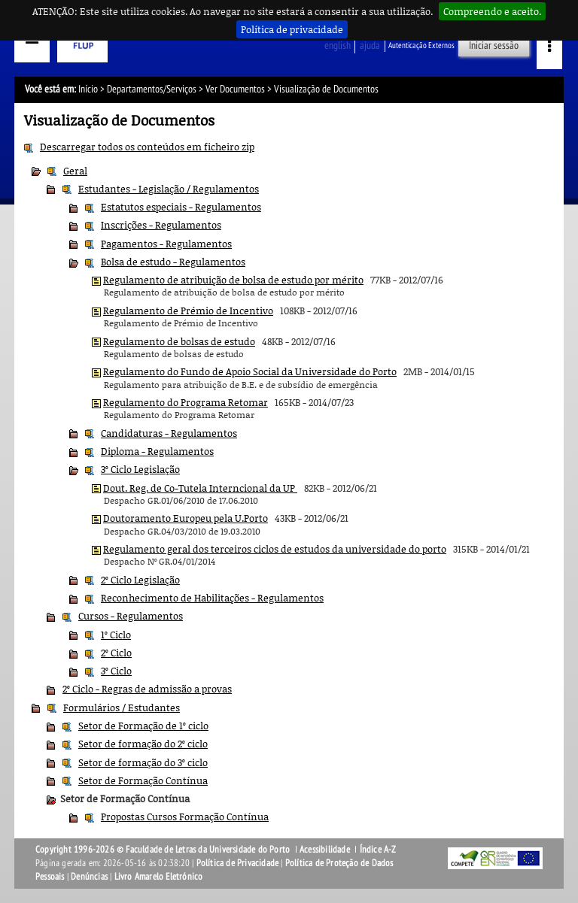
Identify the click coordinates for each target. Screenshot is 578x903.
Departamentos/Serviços (151, 89)
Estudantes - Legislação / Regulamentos (168, 188)
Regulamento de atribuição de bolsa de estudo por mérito (233, 279)
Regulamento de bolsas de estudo (179, 341)
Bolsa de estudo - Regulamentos (173, 261)
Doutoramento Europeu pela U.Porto (185, 518)
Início (88, 89)
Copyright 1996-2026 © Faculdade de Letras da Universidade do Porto (163, 850)
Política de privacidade (292, 29)
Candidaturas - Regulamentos (169, 433)
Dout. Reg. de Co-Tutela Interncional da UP (200, 488)
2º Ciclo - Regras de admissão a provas (147, 688)
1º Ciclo (116, 634)
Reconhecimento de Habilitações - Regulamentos (212, 598)
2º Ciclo (116, 652)
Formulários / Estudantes (121, 707)
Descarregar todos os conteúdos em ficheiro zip (147, 146)
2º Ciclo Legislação (140, 579)
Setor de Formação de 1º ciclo (143, 725)
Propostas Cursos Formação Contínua (185, 816)
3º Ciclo (116, 670)
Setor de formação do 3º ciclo (143, 762)
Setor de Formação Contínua (143, 780)
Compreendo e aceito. (492, 11)
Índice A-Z (378, 850)
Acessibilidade (325, 850)
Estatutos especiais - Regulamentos (181, 207)
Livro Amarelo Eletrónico (158, 877)
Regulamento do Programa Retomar (185, 402)
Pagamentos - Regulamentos (166, 243)
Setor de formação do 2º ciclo (143, 743)
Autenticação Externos (421, 45)
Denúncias (89, 877)
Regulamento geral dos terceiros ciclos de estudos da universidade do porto (274, 549)
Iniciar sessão (494, 45)
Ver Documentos (235, 89)
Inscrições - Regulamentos (161, 225)
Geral (75, 170)
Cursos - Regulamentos (130, 616)
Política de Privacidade (237, 863)
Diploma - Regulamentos (157, 451)
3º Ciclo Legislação (140, 469)
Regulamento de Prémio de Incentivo (188, 310)
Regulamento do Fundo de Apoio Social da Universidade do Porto (250, 371)
